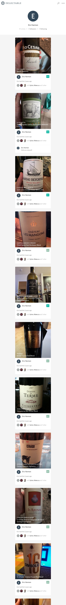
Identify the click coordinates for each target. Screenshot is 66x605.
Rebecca (36, 85)
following (43, 29)
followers (33, 29)
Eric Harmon (26, 77)
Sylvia (31, 85)
